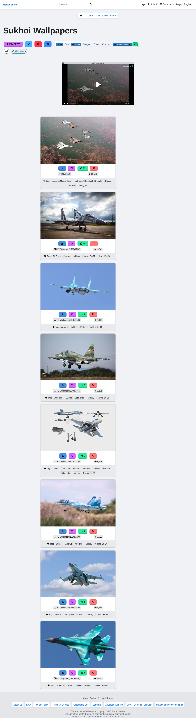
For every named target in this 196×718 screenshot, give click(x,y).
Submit (152, 4)
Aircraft (64, 327)
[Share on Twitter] (28, 44)
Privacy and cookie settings (169, 705)
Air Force (57, 256)
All (6, 51)
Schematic (65, 473)
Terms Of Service (60, 705)
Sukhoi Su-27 (89, 256)
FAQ (28, 705)
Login (179, 4)
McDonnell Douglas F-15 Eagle (88, 181)
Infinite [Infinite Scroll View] (76, 44)
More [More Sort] (106, 44)
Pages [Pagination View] (86, 44)
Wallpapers (19, 51)
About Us (17, 705)
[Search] (91, 4)
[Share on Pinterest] (38, 44)
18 (82, 243)
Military (71, 185)
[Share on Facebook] (48, 44)
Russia (97, 469)
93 (82, 168)
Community (167, 4)
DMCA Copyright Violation (139, 705)
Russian (106, 469)
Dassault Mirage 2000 (61, 181)
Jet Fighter (83, 185)
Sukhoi (89, 15)
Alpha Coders (9, 4)
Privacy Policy (41, 705)
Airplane (66, 469)
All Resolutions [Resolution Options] (122, 44)
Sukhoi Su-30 (104, 256)
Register (188, 4)
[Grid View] (59, 44)
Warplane (58, 398)
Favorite (13, 44)
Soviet (69, 685)
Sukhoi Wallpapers (107, 15)
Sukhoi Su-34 (96, 327)
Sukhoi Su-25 (103, 398)
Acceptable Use (81, 705)
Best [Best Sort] (96, 44)
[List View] (66, 44)
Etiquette (97, 705)
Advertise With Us (114, 705)
